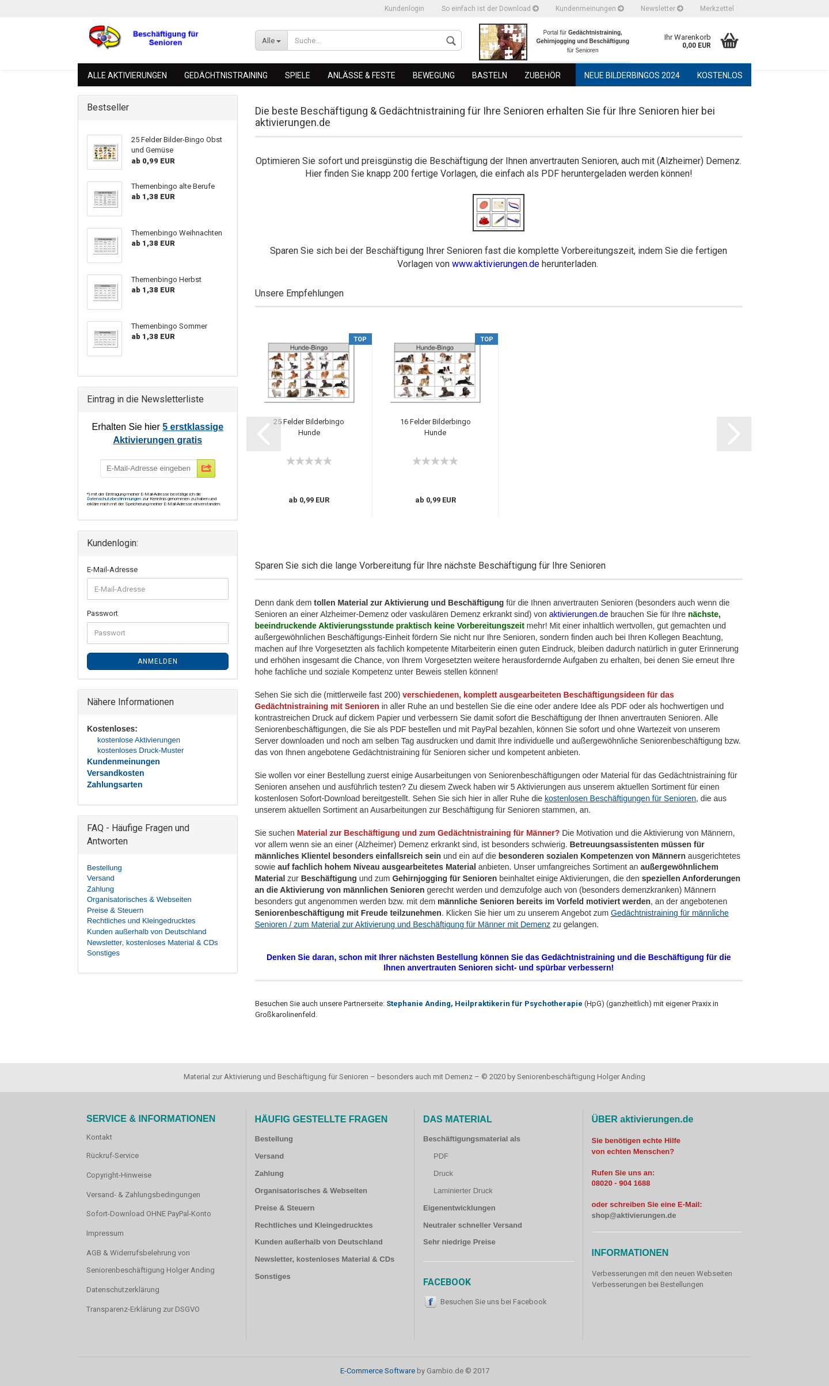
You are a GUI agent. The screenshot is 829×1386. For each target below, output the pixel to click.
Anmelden (158, 661)
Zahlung (100, 889)
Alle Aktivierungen (127, 75)
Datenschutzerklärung (122, 1289)
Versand (101, 878)
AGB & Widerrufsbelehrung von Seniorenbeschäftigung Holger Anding (150, 1261)
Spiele (297, 75)
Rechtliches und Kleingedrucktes (141, 920)
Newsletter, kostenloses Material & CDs (152, 942)
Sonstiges (103, 953)
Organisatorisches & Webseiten (139, 899)
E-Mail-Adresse (112, 569)
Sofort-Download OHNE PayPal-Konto (148, 1213)
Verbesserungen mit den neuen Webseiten (662, 1273)
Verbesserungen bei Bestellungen (647, 1284)
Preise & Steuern (115, 910)
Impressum (105, 1233)
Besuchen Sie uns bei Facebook (493, 1301)
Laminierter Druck (463, 1190)
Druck (443, 1173)
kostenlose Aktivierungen (138, 740)
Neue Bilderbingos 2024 (632, 75)
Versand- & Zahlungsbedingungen (143, 1194)
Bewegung (434, 75)
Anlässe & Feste (362, 75)
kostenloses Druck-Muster (140, 750)
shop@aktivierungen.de (634, 1215)
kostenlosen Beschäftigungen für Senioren (620, 798)
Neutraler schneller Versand (472, 1225)
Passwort (102, 613)
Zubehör (542, 75)
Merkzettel (717, 9)
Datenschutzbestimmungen (114, 498)
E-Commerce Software (377, 1370)
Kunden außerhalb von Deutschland (146, 931)
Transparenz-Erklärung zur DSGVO (143, 1309)
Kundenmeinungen (589, 9)
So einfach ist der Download (490, 9)
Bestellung (104, 867)
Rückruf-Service (112, 1155)
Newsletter (662, 9)
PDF (440, 1156)
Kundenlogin (404, 9)
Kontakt (99, 1137)
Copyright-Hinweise (118, 1175)
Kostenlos (720, 75)
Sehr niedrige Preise (459, 1242)
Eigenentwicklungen (459, 1208)
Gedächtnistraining (226, 75)
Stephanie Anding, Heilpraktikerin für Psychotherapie (484, 1003)
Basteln (489, 75)
